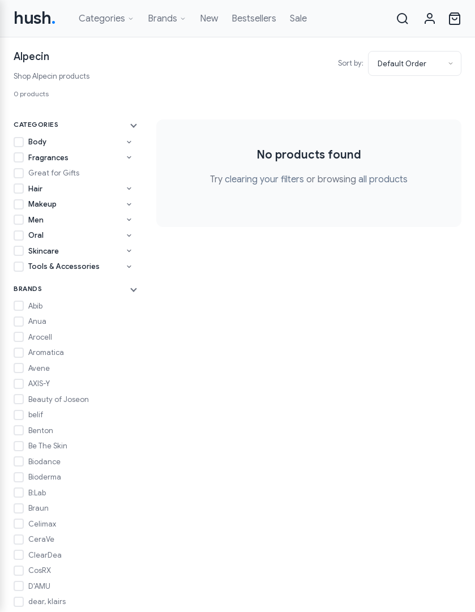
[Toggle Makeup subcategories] (129, 204)
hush (35, 18)
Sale (298, 18)
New (209, 18)
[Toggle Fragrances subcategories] (129, 157)
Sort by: (350, 63)
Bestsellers (254, 18)
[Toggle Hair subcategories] (129, 188)
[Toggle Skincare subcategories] (129, 251)
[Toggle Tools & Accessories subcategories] (129, 266)
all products (383, 179)
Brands (167, 18)
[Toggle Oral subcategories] (129, 235)
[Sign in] (430, 19)
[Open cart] (454, 18)
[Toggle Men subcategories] (129, 219)
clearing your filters (264, 179)
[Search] (402, 19)
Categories (106, 18)
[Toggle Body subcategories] (129, 142)
